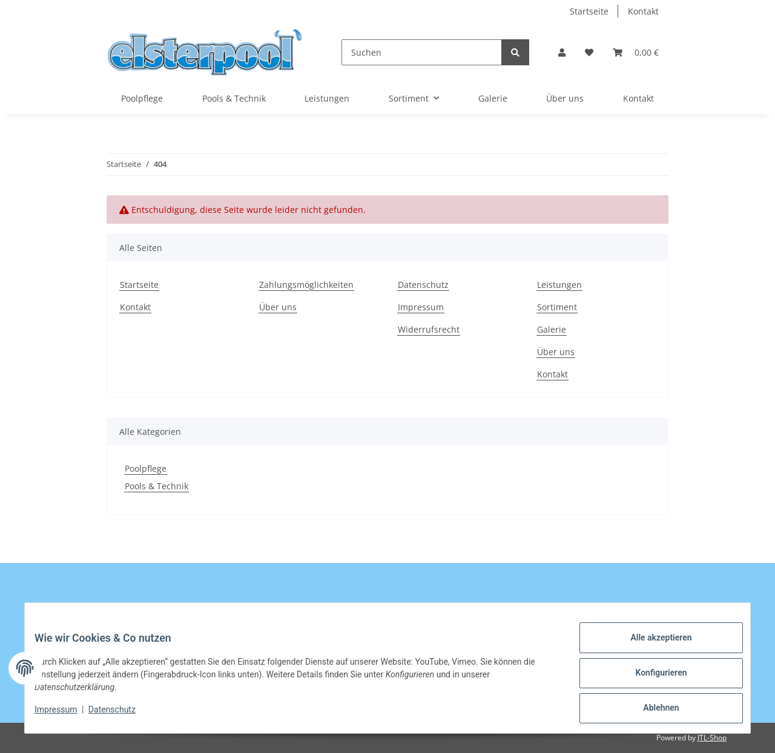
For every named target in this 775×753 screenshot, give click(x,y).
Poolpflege (146, 468)
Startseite (589, 11)
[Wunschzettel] (589, 52)
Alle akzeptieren (651, 647)
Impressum (421, 307)
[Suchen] (421, 52)
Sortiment (557, 307)
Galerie (492, 98)
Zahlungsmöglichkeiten (306, 284)
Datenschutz (423, 284)
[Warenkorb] (635, 52)
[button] (562, 52)
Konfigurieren (651, 678)
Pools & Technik (156, 486)
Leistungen (327, 98)
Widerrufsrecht (429, 329)
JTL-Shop (712, 737)
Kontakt (643, 11)
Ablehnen (651, 710)
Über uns (565, 98)
